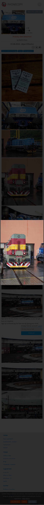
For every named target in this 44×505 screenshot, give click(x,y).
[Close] (43, 220)
